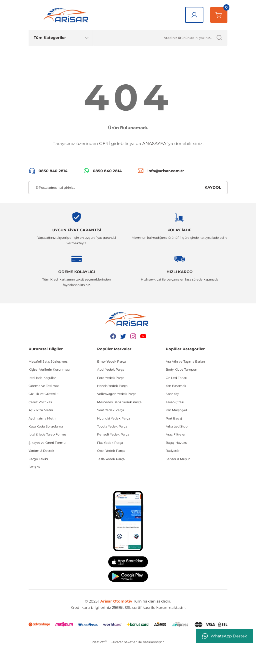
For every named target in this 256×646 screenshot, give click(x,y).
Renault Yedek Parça (113, 434)
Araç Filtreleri (176, 434)
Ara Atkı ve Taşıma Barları (185, 361)
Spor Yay (172, 394)
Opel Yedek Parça (111, 451)
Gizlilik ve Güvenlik (44, 394)
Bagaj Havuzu (176, 443)
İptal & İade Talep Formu (47, 434)
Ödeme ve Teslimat (44, 386)
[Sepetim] (218, 15)
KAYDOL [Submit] (213, 187)
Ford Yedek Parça (110, 378)
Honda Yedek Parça (112, 386)
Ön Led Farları (176, 378)
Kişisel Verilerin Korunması (49, 369)
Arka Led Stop (176, 426)
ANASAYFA (154, 143)
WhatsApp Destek (224, 636)
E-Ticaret (116, 642)
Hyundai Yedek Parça (113, 418)
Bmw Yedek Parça (111, 361)
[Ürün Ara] (160, 38)
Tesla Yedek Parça (111, 459)
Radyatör (172, 451)
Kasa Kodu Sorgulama (46, 426)
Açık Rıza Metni (41, 410)
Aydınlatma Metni (42, 418)
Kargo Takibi (38, 459)
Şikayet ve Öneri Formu (47, 443)
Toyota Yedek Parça (112, 426)
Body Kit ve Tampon (181, 369)
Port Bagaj (174, 418)
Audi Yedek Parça (110, 369)
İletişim (34, 467)
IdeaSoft (99, 642)
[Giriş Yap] (194, 14)
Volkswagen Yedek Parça (116, 394)
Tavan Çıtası (175, 402)
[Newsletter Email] (128, 187)
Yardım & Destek (41, 451)
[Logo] (67, 15)
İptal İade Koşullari (43, 378)
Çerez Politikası (41, 402)
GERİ (104, 143)
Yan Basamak (176, 386)
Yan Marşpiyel (176, 410)
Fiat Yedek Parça (110, 443)
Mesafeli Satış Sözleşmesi (48, 361)
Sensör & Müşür (178, 459)
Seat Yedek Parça (110, 410)
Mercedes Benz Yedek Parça (119, 402)
